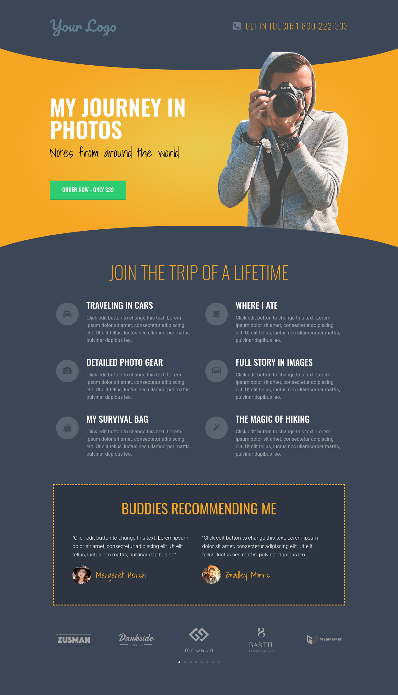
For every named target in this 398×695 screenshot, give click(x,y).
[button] (179, 662)
